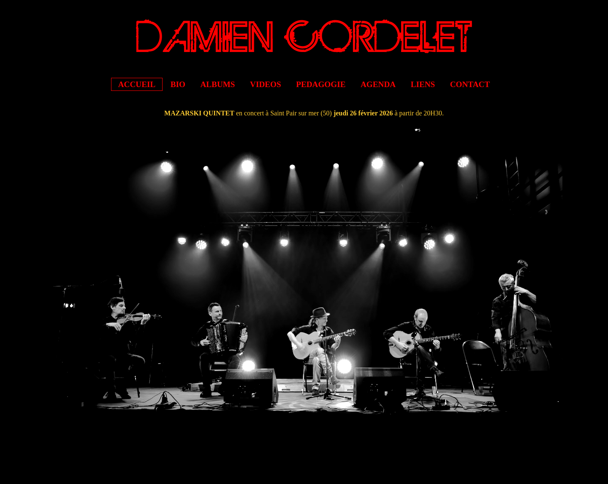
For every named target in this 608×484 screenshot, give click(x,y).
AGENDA (378, 84)
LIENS (423, 84)
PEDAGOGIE (320, 84)
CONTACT (470, 84)
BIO (178, 84)
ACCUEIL (137, 84)
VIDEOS (265, 84)
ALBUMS (217, 84)
